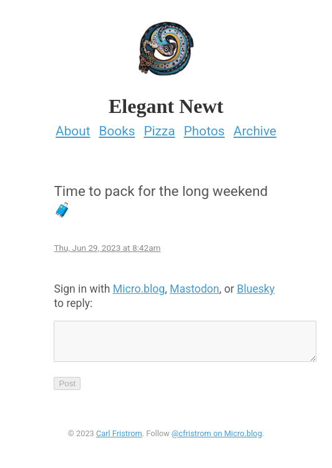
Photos (204, 127)
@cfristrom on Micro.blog (217, 437)
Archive (254, 127)
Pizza (159, 127)
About (73, 127)
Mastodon (194, 285)
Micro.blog (139, 285)
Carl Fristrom (119, 437)
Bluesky (256, 285)
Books (117, 127)
